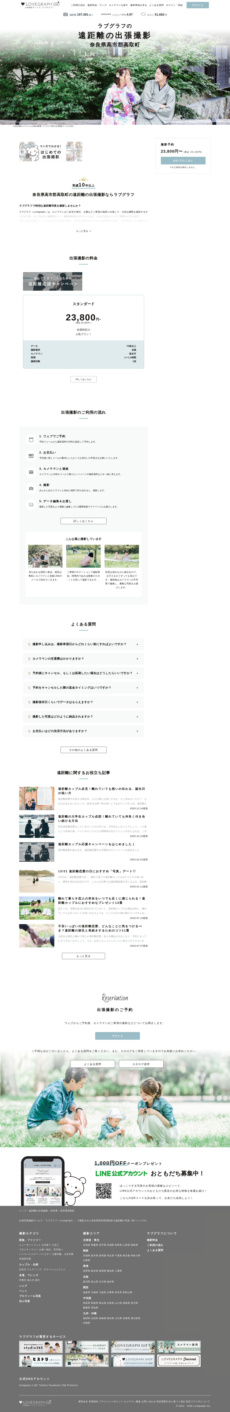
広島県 (110, 1303)
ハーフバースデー (28, 1254)
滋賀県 (86, 1293)
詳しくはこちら (83, 379)
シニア (23, 1286)
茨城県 (86, 1256)
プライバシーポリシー (111, 1402)
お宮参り (46, 1245)
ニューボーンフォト (30, 1245)
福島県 (134, 1245)
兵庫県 (110, 1293)
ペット (23, 1291)
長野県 (86, 1271)
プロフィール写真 (30, 1296)
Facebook (54, 1386)
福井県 (110, 1282)
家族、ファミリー (30, 1240)
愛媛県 (86, 1308)
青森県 (94, 1245)
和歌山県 (127, 1293)
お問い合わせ (149, 1402)
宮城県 (110, 1245)
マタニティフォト (28, 1250)
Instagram (25, 1386)
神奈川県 (135, 1256)
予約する (197, 5)
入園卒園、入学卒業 (62, 1254)
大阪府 (102, 1293)
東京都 (126, 1256)
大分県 (118, 1319)
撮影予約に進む (183, 160)
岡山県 (102, 1303)
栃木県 (94, 1256)
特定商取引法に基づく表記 (171, 1402)
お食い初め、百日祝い (51, 1250)
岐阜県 (94, 1271)
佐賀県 (94, 1319)
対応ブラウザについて (198, 1402)
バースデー (45, 1254)
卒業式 (22, 1280)
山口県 (118, 1303)
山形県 (126, 1245)
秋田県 (118, 1245)
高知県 (94, 1308)
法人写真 (24, 1302)
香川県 (134, 1303)
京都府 (94, 1293)
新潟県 (86, 1282)
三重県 (118, 1271)
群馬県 (102, 1256)
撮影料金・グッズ (97, 5)
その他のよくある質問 (83, 750)
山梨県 (86, 1261)
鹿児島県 (135, 1319)
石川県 (102, 1282)
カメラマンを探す (118, 5)
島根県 (94, 1303)
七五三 (55, 1245)
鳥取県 (86, 1303)
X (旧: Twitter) (40, 1386)
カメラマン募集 (132, 1402)
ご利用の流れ (78, 5)
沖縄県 (86, 1323)
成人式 (30, 1280)
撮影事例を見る (138, 5)
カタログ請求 (141, 1064)
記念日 (22, 1270)
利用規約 (93, 1402)
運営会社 (83, 1402)
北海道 (86, 1245)
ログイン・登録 (174, 5)
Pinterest (72, 1386)
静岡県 (102, 1271)
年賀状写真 (25, 1259)
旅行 (37, 1280)
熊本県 (110, 1319)
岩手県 (102, 1245)
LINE (63, 1386)
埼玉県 (110, 1256)
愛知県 (110, 1271)
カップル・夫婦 (28, 1265)
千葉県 (118, 1256)
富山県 (94, 1282)
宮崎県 (126, 1319)
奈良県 (118, 1293)
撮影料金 (152, 1240)
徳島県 (126, 1303)
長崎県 (102, 1319)
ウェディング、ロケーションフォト (46, 1270)
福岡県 (86, 1319)
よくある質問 (156, 5)
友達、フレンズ (28, 1275)
